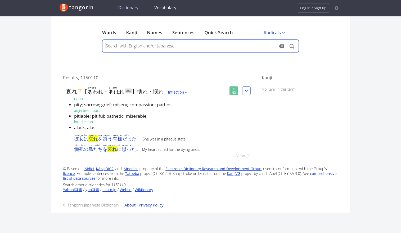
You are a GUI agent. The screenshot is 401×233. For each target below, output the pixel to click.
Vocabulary (165, 8)
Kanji (131, 32)
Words (109, 32)
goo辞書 (92, 189)
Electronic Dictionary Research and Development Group (213, 168)
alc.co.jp (109, 189)
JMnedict (130, 168)
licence (69, 173)
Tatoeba (132, 173)
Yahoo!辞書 (72, 189)
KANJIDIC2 (105, 168)
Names (154, 32)
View (243, 155)
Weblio (126, 189)
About (130, 205)
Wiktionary (144, 189)
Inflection (178, 92)
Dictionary (128, 8)
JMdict (89, 168)
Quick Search (218, 32)
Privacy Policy (151, 205)
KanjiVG (233, 173)
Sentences (183, 32)
